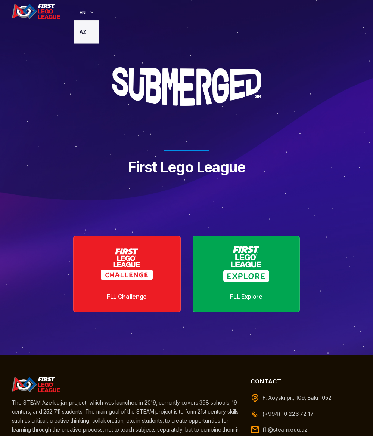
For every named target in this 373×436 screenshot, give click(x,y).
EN (87, 12)
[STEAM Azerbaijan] (36, 384)
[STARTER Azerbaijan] (36, 11)
